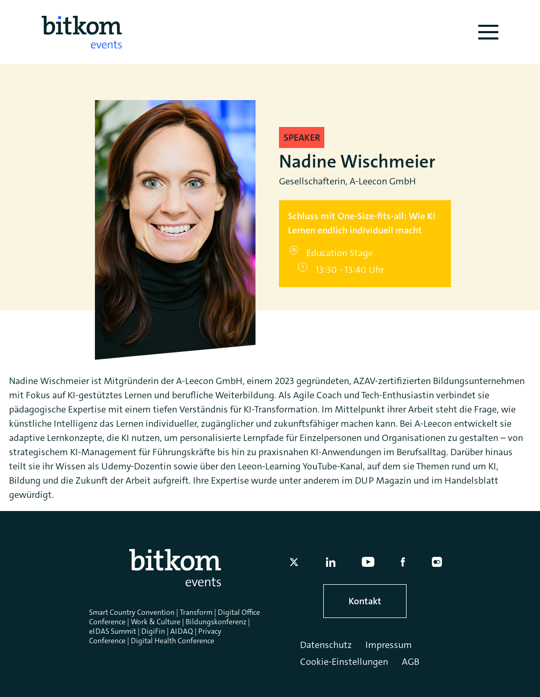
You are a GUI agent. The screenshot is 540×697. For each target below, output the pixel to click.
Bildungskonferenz (216, 621)
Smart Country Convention (132, 612)
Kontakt (365, 601)
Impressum (388, 645)
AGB (410, 661)
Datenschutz (326, 645)
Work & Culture (155, 621)
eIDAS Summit (112, 631)
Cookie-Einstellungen (344, 661)
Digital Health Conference (172, 640)
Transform (196, 612)
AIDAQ (181, 631)
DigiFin (153, 631)
